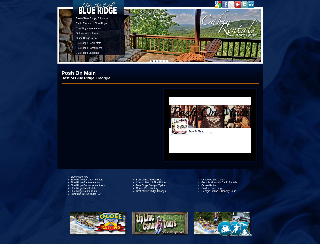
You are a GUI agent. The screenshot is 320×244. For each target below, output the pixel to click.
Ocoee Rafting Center (213, 179)
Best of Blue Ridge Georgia (151, 191)
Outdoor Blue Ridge (212, 188)
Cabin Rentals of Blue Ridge (91, 23)
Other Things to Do (86, 38)
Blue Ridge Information (88, 28)
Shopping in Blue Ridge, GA (86, 194)
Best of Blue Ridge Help (149, 179)
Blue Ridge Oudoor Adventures (88, 185)
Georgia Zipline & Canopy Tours (218, 191)
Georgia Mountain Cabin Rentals (219, 182)
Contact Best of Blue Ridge (151, 182)
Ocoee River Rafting (147, 188)
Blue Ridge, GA (79, 176)
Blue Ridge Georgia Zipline (150, 185)
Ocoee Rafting (209, 185)
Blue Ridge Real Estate (88, 43)
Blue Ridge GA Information (85, 182)
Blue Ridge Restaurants (89, 48)
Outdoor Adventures (87, 33)
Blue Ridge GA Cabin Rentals (87, 179)
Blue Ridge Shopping (87, 52)
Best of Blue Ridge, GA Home (92, 18)
